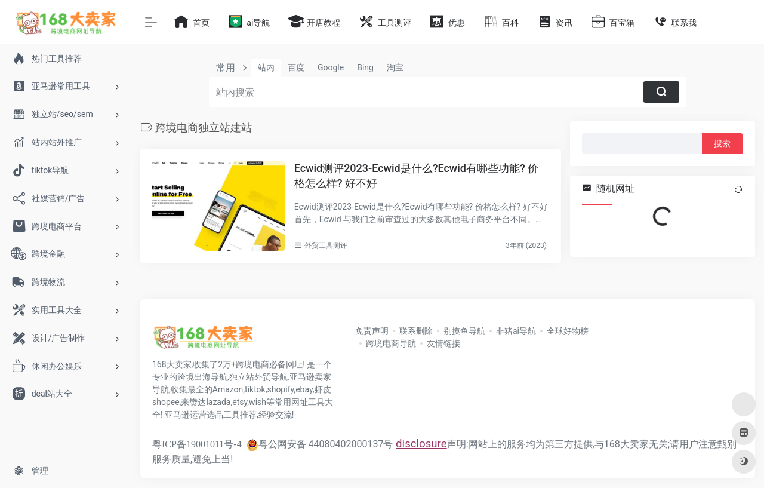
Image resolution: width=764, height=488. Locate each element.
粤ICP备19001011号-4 (197, 444)
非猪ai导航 (516, 331)
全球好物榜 (568, 331)
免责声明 (372, 331)
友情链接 (443, 343)
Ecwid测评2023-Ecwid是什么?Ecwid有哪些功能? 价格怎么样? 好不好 (416, 176)
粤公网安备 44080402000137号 (320, 444)
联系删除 (416, 331)
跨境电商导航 (391, 343)
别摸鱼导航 (464, 331)
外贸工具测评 (325, 245)
